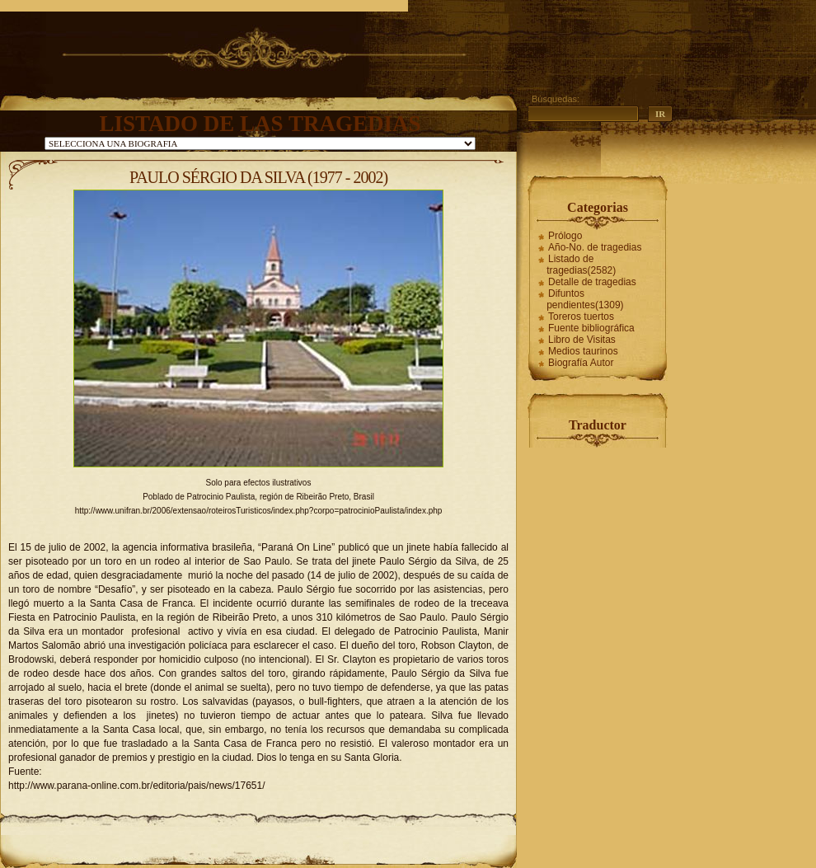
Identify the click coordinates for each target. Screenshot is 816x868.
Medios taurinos (583, 351)
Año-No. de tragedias (594, 247)
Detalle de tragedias (592, 282)
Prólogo (565, 236)
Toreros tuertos (581, 316)
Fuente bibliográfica (591, 328)
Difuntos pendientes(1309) (584, 299)
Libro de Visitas (582, 339)
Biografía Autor (580, 362)
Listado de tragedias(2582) (581, 264)
